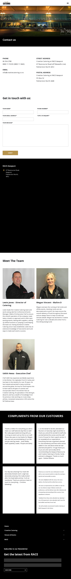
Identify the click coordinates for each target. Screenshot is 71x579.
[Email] (32, 565)
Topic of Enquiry (43, 115)
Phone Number (42, 108)
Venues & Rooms (10, 535)
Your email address (9, 115)
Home (6, 526)
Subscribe (8, 570)
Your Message (7, 123)
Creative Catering (10, 530)
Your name (6, 108)
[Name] (32, 560)
